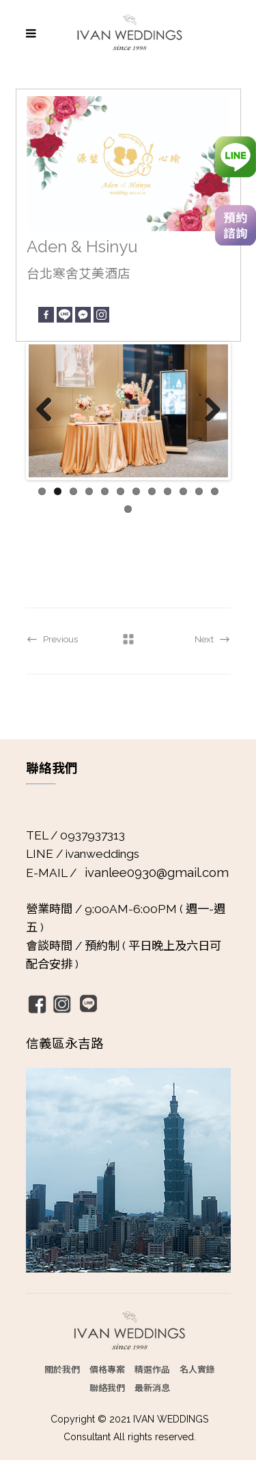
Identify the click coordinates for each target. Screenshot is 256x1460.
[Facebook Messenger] (83, 315)
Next (207, 410)
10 (183, 491)
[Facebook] (46, 315)
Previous (49, 410)
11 (199, 491)
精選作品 (152, 1368)
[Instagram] (101, 315)
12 (214, 491)
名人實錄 (197, 1368)
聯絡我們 (107, 1387)
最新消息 (152, 1387)
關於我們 (62, 1368)
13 (128, 509)
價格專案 (107, 1368)
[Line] (64, 315)
